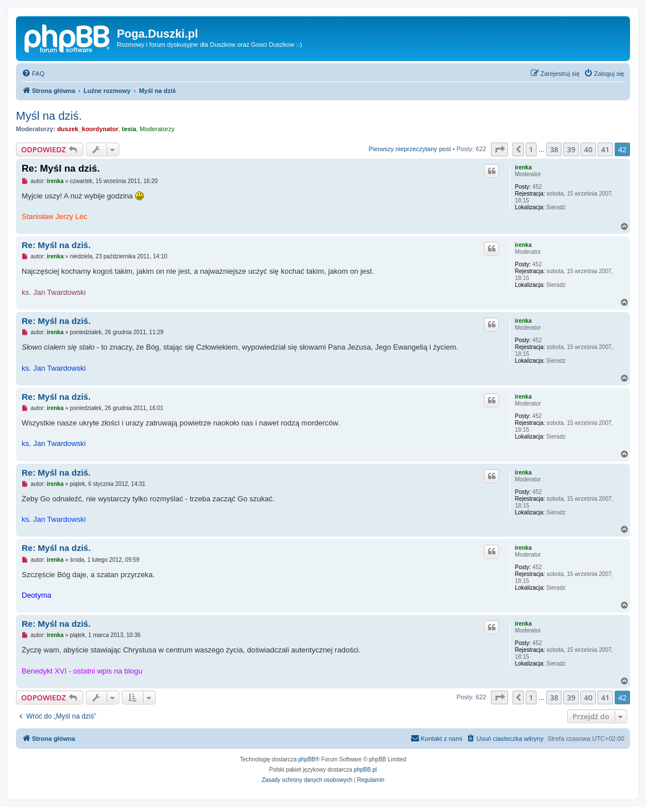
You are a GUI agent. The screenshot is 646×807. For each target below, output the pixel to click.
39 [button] (571, 149)
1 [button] (531, 149)
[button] (499, 149)
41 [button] (605, 149)
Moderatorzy (157, 128)
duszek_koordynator (88, 128)
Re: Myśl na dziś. (61, 168)
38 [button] (554, 149)
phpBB (306, 759)
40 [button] (588, 149)
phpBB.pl (365, 770)
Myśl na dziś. (49, 116)
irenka (523, 167)
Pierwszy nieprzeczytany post (409, 148)
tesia (129, 128)
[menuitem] (33, 73)
